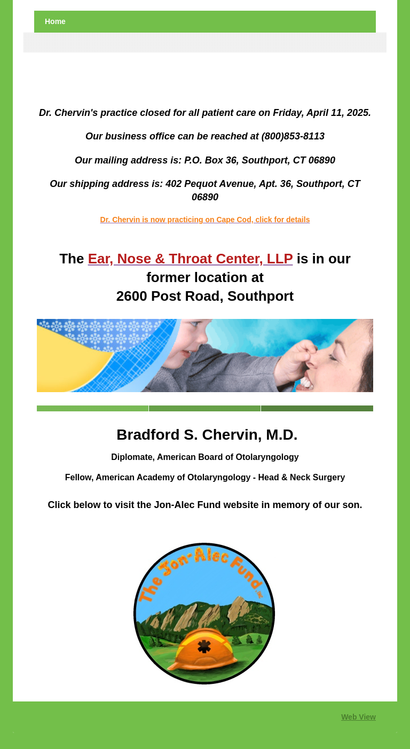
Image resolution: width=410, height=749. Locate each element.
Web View (358, 717)
